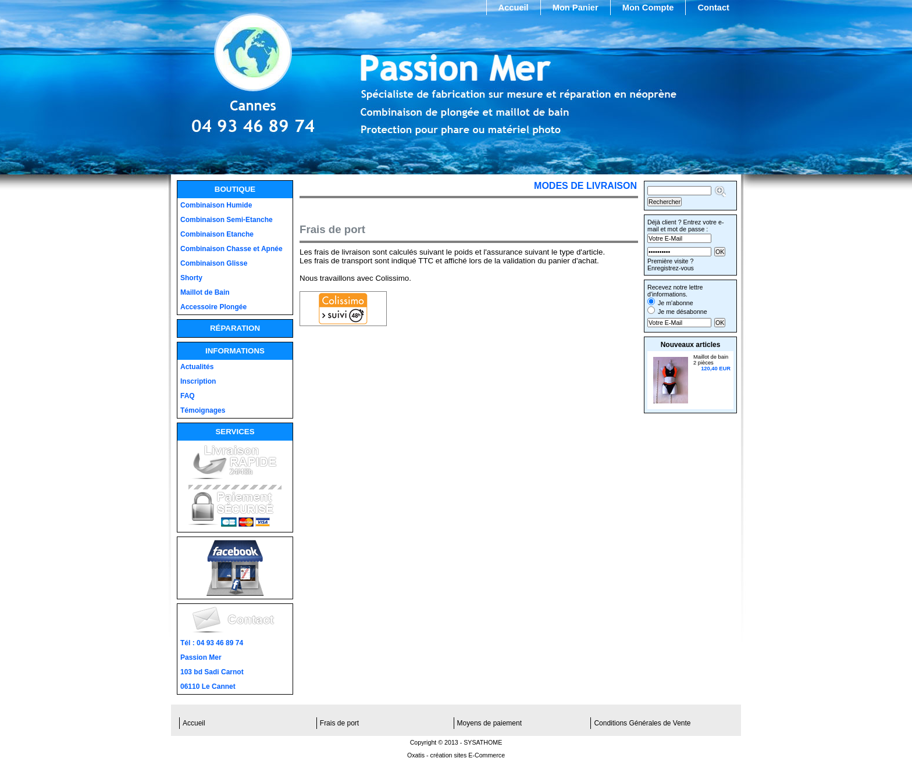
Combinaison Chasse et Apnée (231, 249)
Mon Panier (575, 7)
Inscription (198, 381)
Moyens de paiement (489, 723)
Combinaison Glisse (213, 263)
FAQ (187, 396)
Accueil (513, 7)
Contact (713, 7)
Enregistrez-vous (670, 267)
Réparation (235, 328)
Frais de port (339, 723)
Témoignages (202, 410)
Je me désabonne (682, 311)
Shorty (191, 278)
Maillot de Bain (205, 292)
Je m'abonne (675, 302)
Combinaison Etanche (217, 234)
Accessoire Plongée (213, 307)
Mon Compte (648, 7)
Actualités (196, 367)
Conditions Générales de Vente (642, 723)
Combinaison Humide (216, 205)
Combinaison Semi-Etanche (226, 220)
